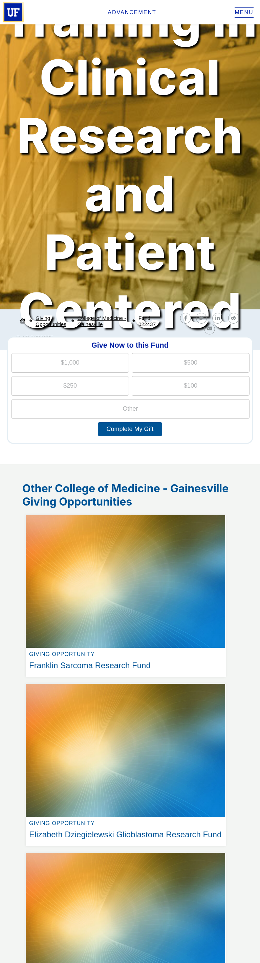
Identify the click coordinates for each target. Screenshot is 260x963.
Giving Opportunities (51, 321)
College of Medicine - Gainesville (102, 321)
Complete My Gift (129, 429)
